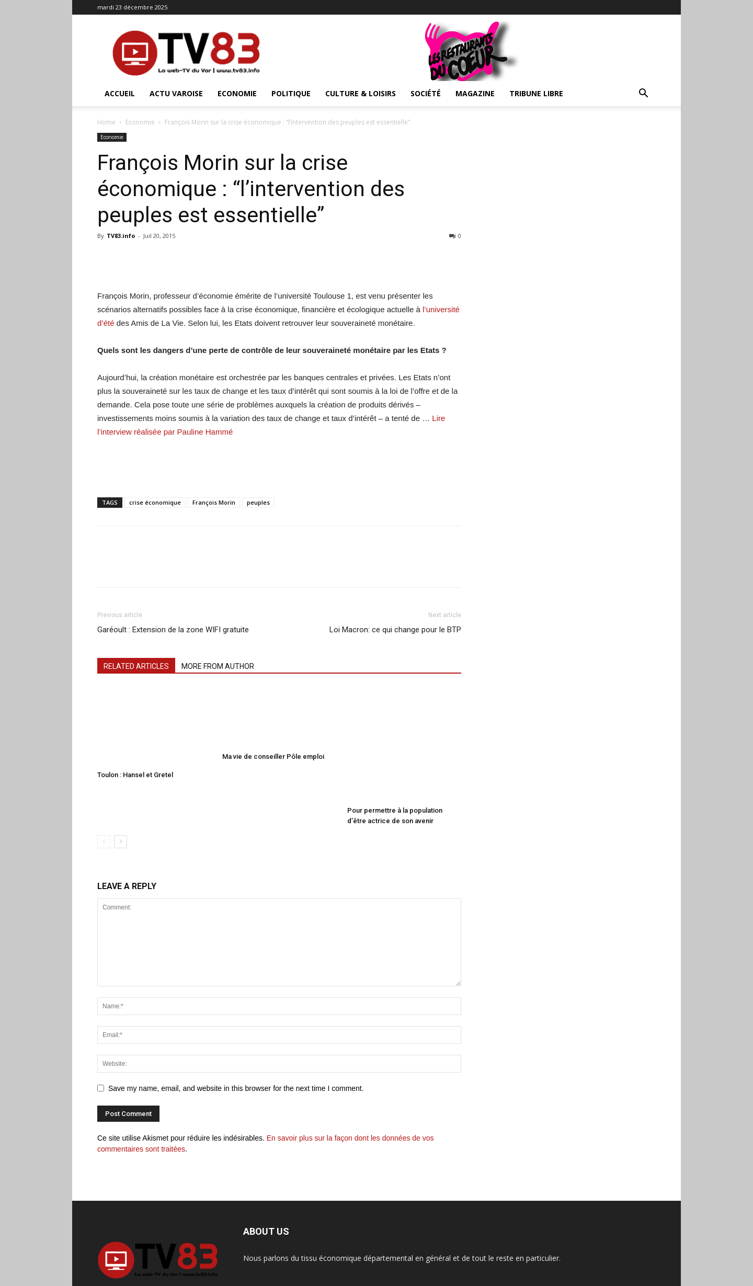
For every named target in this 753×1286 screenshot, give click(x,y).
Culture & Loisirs (360, 93)
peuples (258, 502)
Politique (291, 93)
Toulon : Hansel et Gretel (135, 775)
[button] (643, 94)
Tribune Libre (536, 93)
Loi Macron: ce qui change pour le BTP (395, 629)
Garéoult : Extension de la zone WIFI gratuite (173, 629)
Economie (237, 93)
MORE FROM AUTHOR (217, 666)
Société (425, 93)
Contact (644, 1276)
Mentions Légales (597, 1276)
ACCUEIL (120, 93)
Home (106, 122)
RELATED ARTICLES (136, 666)
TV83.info (121, 236)
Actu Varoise (176, 93)
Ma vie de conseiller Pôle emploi (273, 741)
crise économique (155, 502)
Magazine (475, 93)
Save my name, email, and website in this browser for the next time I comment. (236, 1053)
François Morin (213, 502)
